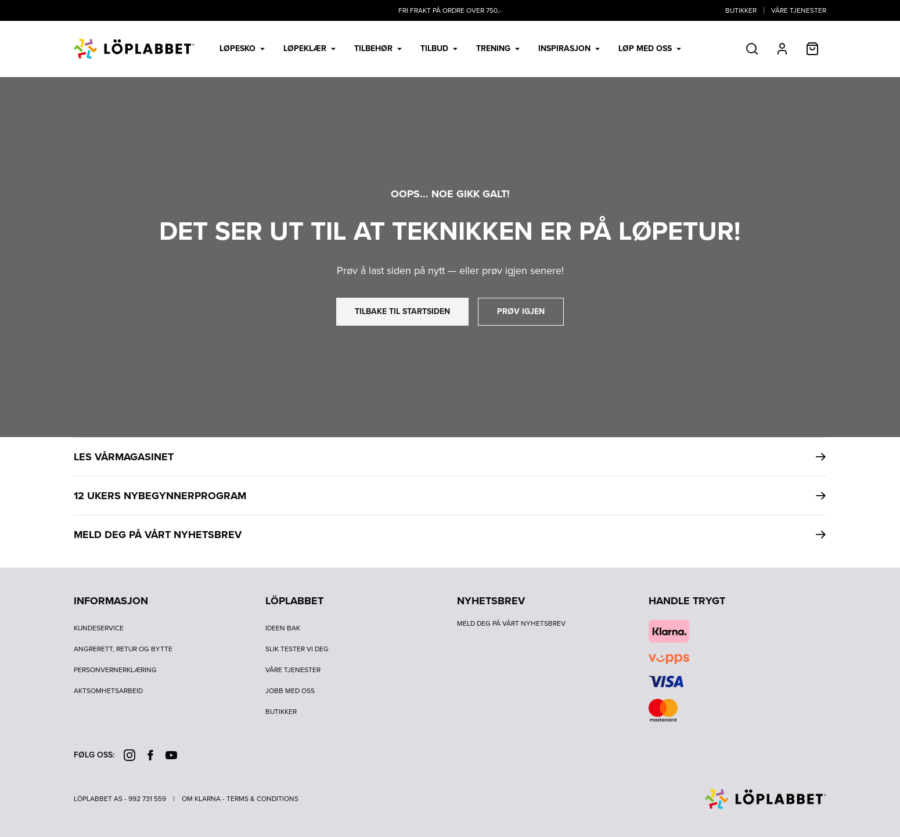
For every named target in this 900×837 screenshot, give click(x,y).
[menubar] (450, 49)
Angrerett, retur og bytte (123, 649)
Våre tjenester (798, 10)
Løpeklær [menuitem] (309, 48)
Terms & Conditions (262, 798)
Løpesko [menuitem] (242, 48)
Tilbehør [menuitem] (378, 48)
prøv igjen (521, 311)
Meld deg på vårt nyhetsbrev (511, 623)
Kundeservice (99, 628)
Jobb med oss (290, 691)
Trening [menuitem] (498, 48)
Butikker (741, 10)
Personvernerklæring (115, 670)
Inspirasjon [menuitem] (569, 48)
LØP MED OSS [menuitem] (649, 48)
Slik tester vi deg (297, 649)
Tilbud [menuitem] (439, 48)
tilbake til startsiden (402, 311)
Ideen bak (282, 628)
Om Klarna (201, 798)
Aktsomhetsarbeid (108, 691)
